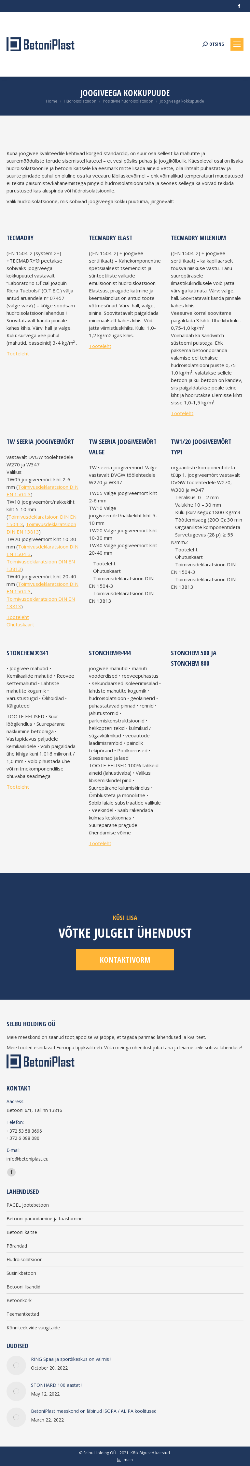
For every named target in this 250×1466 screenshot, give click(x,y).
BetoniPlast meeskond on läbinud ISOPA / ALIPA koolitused (94, 1411)
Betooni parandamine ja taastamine (45, 1218)
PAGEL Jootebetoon (28, 1205)
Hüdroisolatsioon (25, 1259)
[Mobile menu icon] (236, 44)
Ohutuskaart (20, 624)
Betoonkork (19, 1300)
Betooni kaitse (22, 1232)
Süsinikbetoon (21, 1273)
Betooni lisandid (23, 1287)
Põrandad (17, 1246)
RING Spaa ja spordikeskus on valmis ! (71, 1359)
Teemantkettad (23, 1314)
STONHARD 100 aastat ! (56, 1385)
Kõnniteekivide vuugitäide (33, 1327)
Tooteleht (18, 353)
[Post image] (16, 1365)
